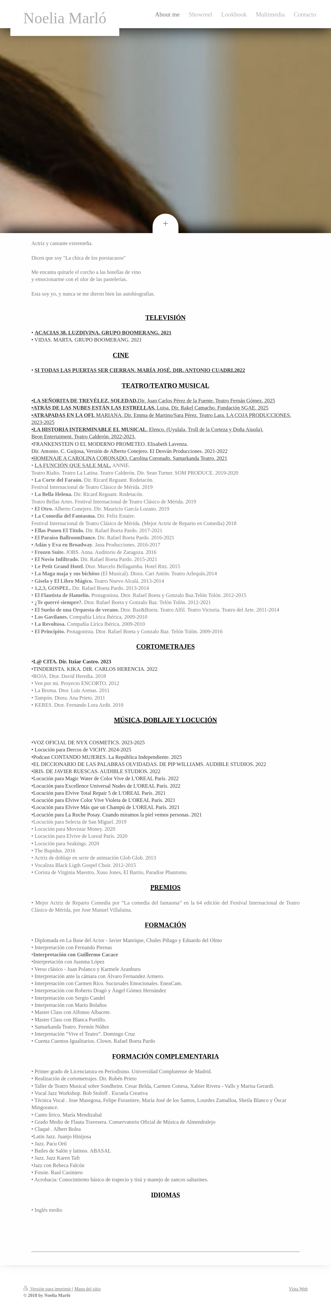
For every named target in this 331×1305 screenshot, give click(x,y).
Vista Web (298, 1288)
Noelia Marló (64, 18)
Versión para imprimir (47, 1288)
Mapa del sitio (87, 1288)
